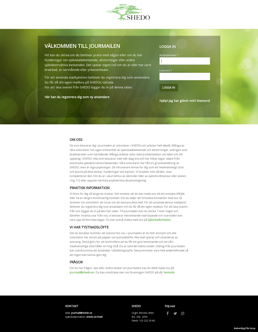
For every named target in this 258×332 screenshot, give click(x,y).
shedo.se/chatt (94, 316)
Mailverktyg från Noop (244, 328)
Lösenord (184, 74)
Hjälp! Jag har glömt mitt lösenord (184, 101)
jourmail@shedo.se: (82, 272)
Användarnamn (184, 59)
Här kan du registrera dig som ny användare (77, 97)
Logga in (168, 87)
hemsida (168, 272)
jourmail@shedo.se (81, 312)
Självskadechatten (159, 220)
